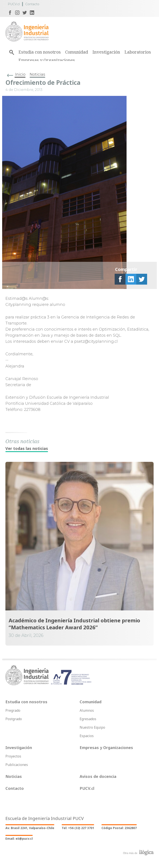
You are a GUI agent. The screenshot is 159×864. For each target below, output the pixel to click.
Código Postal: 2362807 (119, 828)
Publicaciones (16, 764)
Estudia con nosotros (39, 52)
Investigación (106, 52)
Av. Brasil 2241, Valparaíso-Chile (29, 828)
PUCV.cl (14, 4)
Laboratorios (137, 52)
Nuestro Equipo (92, 727)
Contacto (32, 4)
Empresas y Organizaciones (46, 60)
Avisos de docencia (98, 776)
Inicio (20, 74)
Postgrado (13, 719)
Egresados (88, 719)
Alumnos (87, 710)
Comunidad (76, 52)
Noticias (37, 74)
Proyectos (13, 756)
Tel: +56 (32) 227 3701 (78, 828)
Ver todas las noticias (26, 448)
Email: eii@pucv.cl (19, 838)
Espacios (87, 736)
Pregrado (12, 710)
